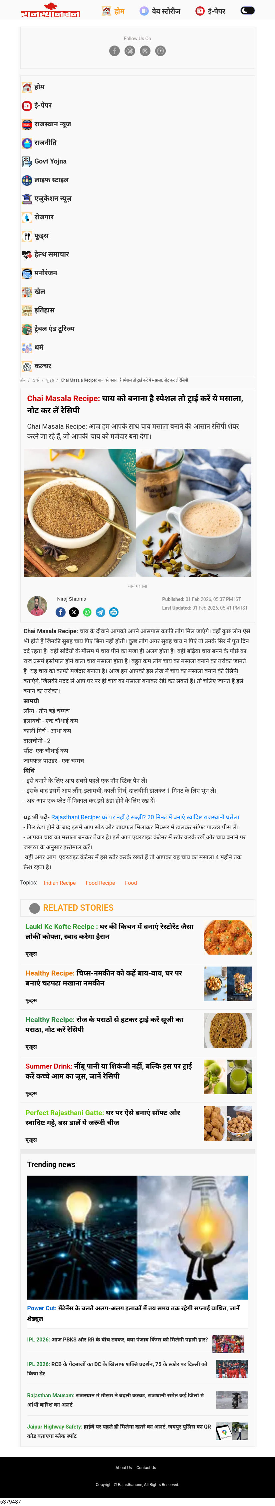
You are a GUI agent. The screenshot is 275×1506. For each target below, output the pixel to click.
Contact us (146, 1467)
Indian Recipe (60, 883)
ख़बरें (36, 380)
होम (113, 11)
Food (131, 883)
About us (124, 1467)
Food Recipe (100, 883)
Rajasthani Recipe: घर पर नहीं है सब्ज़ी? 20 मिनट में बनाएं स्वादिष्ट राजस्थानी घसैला (145, 817)
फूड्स (50, 380)
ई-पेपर (210, 11)
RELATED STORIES (78, 908)
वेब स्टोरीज (159, 11)
